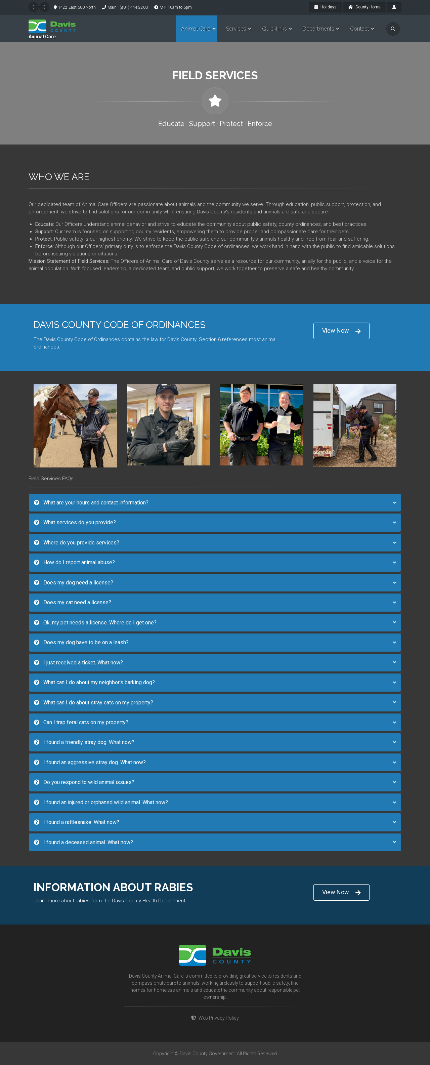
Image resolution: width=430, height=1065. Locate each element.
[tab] (215, 502)
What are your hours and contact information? (91, 502)
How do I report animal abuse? (74, 562)
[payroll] (394, 7)
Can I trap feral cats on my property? (81, 722)
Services (236, 29)
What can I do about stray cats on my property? (93, 702)
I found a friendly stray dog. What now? (84, 742)
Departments (318, 29)
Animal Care (42, 36)
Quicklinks (274, 29)
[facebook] (44, 7)
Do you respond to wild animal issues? (84, 782)
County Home (364, 7)
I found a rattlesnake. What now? (76, 822)
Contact (359, 29)
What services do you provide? (75, 522)
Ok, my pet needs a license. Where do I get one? (95, 622)
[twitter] (34, 7)
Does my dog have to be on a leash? (81, 642)
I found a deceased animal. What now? (83, 842)
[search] (393, 29)
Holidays (325, 7)
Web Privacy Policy (215, 1018)
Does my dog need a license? (73, 582)
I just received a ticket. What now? (78, 662)
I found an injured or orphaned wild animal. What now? (101, 802)
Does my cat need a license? (72, 602)
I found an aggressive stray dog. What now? (90, 762)
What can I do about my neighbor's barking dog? (94, 682)
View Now (341, 331)
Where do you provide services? (76, 542)
